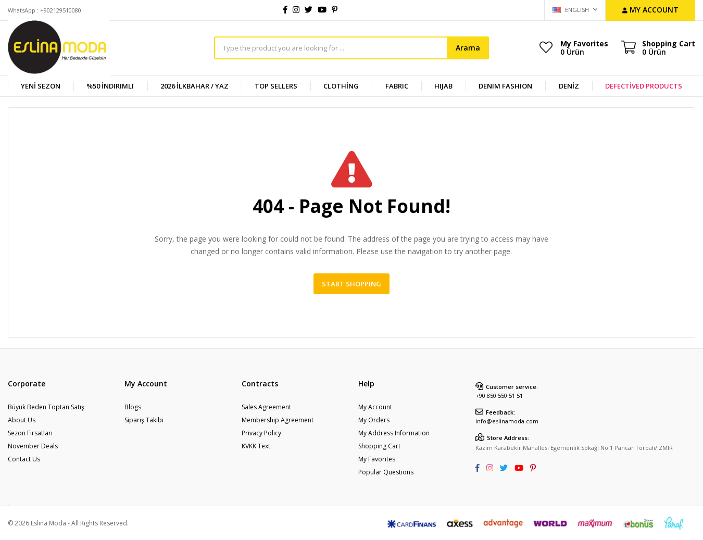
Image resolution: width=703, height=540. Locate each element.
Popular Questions (385, 472)
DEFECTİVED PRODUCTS (643, 86)
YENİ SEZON (40, 86)
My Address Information (394, 433)
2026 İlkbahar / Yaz (194, 86)
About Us (21, 420)
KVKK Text (256, 446)
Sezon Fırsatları (30, 433)
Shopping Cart (379, 446)
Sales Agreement (266, 407)
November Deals (33, 446)
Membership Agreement (277, 420)
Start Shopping (351, 283)
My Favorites (584, 47)
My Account (375, 407)
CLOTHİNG (341, 86)
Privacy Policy (261, 433)
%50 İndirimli (110, 86)
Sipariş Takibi (144, 420)
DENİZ (569, 86)
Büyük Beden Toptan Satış (46, 407)
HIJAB (443, 86)
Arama (468, 48)
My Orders (374, 420)
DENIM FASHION (505, 86)
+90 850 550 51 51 (499, 395)
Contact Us (24, 459)
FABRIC (396, 86)
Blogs (132, 407)
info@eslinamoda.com (506, 421)
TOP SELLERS (276, 86)
